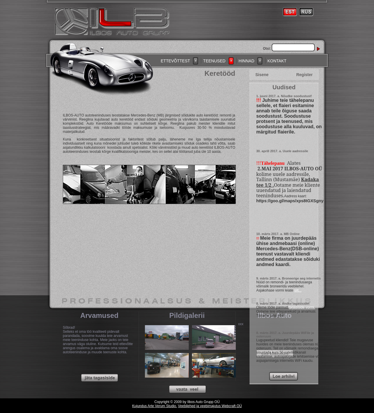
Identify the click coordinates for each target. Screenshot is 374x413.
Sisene (262, 74)
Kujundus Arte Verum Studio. (154, 406)
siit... (298, 290)
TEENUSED (214, 61)
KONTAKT (276, 61)
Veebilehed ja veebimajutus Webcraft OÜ (210, 406)
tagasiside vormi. (302, 307)
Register (304, 74)
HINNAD (246, 61)
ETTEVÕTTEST (175, 61)
